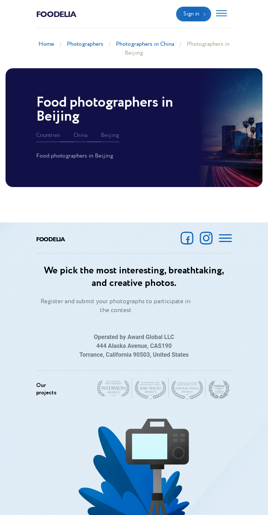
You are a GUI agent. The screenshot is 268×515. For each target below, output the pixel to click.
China (80, 135)
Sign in (191, 14)
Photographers (85, 44)
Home (46, 44)
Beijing (110, 135)
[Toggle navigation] (221, 14)
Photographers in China (145, 44)
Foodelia (56, 14)
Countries (48, 135)
